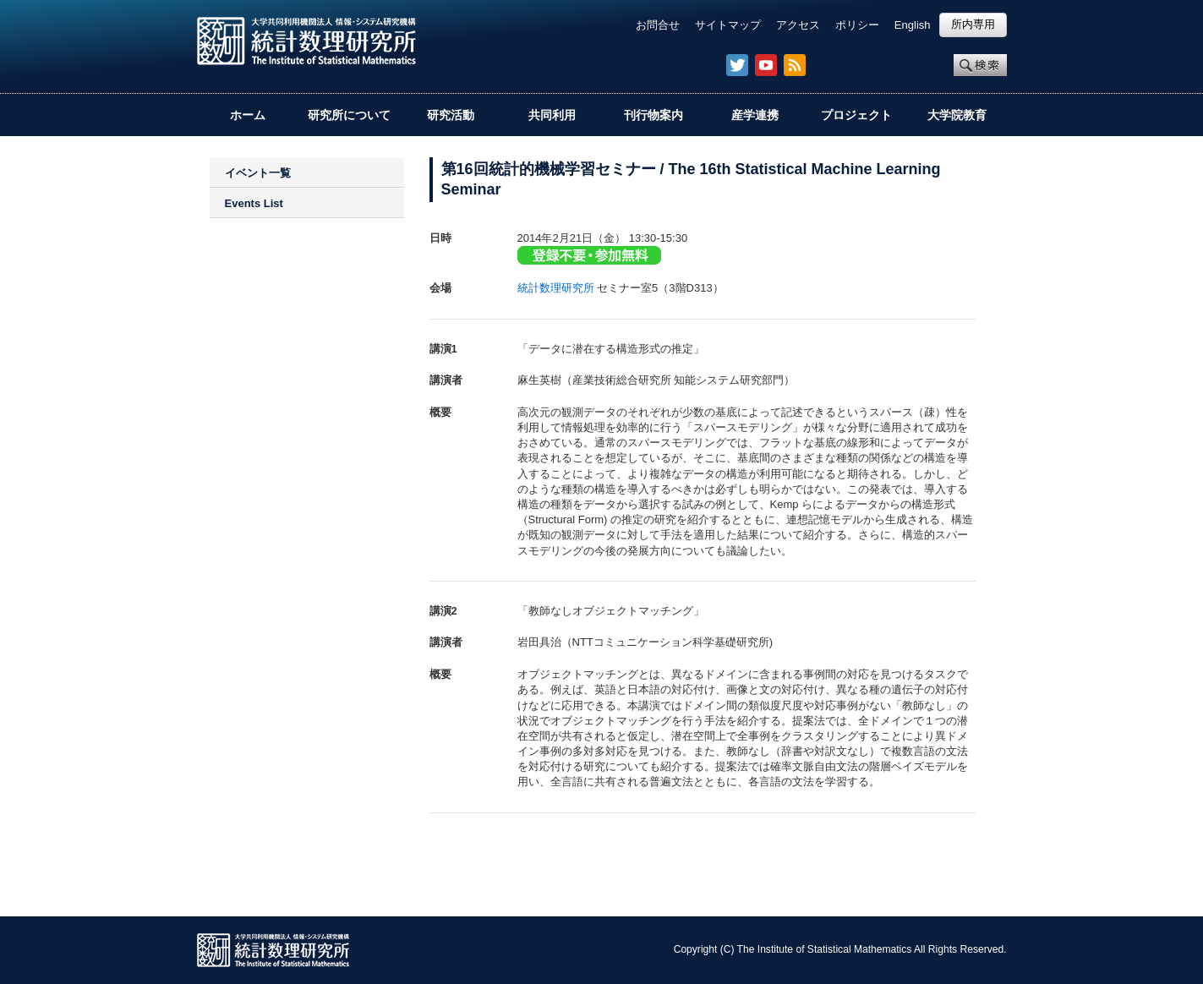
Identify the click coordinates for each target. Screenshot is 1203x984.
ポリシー (857, 25)
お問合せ (658, 25)
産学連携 (755, 115)
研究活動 (450, 115)
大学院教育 (957, 115)
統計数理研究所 (555, 288)
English (912, 25)
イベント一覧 (258, 173)
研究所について (349, 115)
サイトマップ (728, 25)
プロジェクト (856, 115)
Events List (254, 203)
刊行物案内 (653, 115)
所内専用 (973, 24)
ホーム (247, 115)
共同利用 (552, 115)
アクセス (798, 25)
